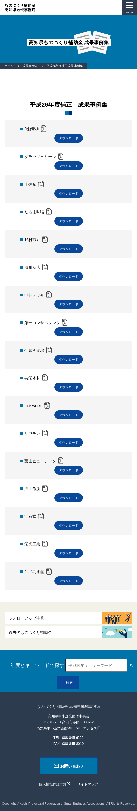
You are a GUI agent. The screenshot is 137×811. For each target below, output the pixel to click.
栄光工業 (32, 544)
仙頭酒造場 (34, 350)
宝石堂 (30, 516)
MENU (129, 12)
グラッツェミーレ (40, 156)
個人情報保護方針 (53, 783)
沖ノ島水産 (34, 571)
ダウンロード (68, 138)
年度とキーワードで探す (37, 664)
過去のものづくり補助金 (30, 632)
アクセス (90, 728)
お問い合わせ (68, 766)
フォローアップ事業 (26, 618)
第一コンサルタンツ (42, 322)
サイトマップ (87, 783)
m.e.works (33, 405)
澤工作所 (32, 488)
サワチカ (32, 433)
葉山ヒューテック (40, 461)
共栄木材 (32, 378)
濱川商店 (32, 267)
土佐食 (30, 184)
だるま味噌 (34, 212)
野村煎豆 (32, 239)
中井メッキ (34, 295)
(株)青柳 (31, 129)
